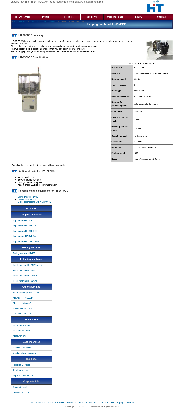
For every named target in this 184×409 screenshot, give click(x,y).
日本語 (156, 1)
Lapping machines (31, 214)
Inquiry (138, 17)
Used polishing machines (24, 353)
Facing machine (31, 247)
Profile (45, 17)
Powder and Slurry (21, 331)
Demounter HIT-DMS (28, 197)
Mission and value (21, 392)
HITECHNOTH (22, 17)
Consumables (31, 319)
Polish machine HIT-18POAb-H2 (27, 265)
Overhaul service (20, 370)
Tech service (92, 17)
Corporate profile (20, 387)
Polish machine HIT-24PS (24, 270)
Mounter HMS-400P (22, 303)
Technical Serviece (21, 365)
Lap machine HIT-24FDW (24, 236)
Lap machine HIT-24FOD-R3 (26, 241)
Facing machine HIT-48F (24, 253)
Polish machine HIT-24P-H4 (25, 275)
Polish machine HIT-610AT (25, 281)
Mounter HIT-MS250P (23, 298)
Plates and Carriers (21, 325)
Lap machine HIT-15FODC (25, 226)
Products (69, 17)
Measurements (19, 336)
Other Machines (31, 286)
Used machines (115, 17)
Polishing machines (31, 259)
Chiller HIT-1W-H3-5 (27, 199)
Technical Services (87, 402)
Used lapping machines (23, 348)
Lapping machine (48, 21)
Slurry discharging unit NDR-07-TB (34, 202)
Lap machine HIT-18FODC (25, 231)
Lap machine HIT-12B (23, 220)
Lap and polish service (23, 375)
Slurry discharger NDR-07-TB (26, 293)
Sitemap (161, 17)
